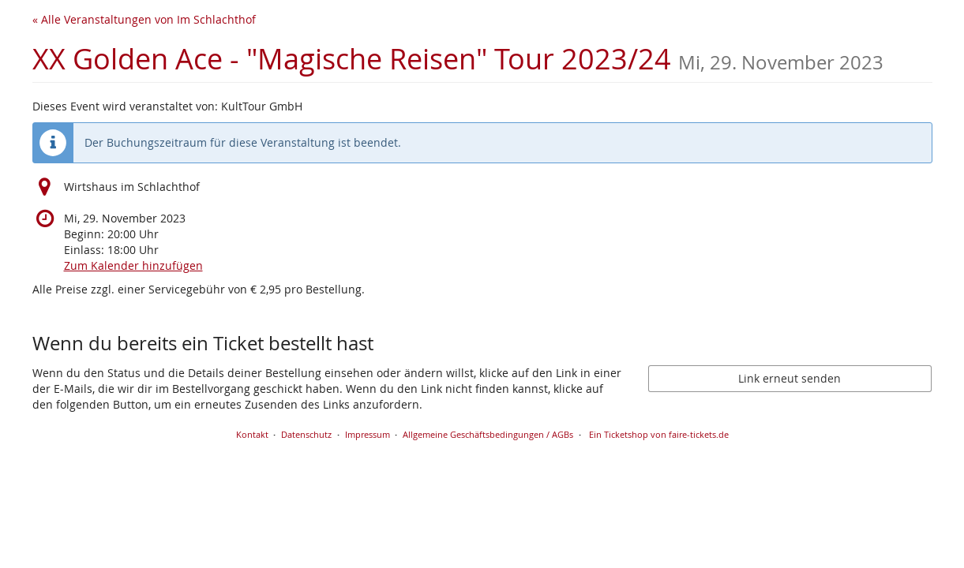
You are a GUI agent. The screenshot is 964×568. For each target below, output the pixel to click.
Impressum (367, 434)
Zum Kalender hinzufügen (133, 265)
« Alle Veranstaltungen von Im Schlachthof (144, 19)
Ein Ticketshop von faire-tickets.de (659, 434)
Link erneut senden (789, 378)
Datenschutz (306, 434)
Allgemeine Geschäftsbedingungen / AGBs (488, 434)
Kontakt (252, 434)
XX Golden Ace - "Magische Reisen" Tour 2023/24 (457, 58)
